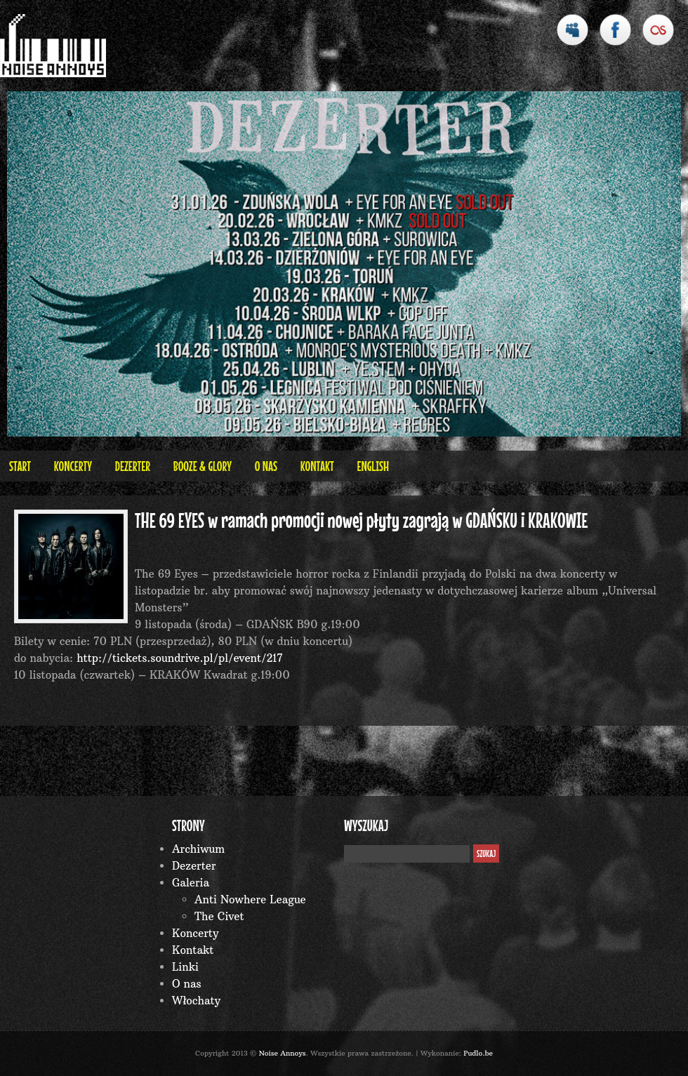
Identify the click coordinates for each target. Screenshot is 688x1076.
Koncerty (73, 466)
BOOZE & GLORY (202, 466)
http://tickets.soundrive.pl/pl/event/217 (180, 658)
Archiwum (198, 849)
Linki (185, 967)
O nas (266, 466)
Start (20, 466)
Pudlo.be (478, 1053)
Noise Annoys (282, 1053)
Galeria (190, 882)
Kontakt (317, 466)
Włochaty (196, 1000)
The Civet (219, 916)
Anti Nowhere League (250, 899)
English (373, 466)
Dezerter (132, 466)
